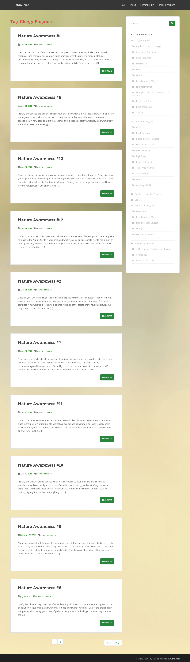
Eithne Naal (22, 5)
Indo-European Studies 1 (148, 222)
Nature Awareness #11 (40, 403)
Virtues (139, 179)
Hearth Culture (143, 150)
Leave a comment (44, 44)
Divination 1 (142, 211)
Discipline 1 (141, 63)
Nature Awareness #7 (39, 342)
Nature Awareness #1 (39, 36)
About (133, 5)
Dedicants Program (144, 121)
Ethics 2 (140, 75)
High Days (141, 156)
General (138, 199)
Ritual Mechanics (144, 106)
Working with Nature (146, 185)
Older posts (112, 643)
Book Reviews (143, 133)
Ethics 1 (140, 69)
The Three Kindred (145, 167)
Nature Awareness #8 (39, 526)
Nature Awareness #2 (39, 281)
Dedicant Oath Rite (145, 144)
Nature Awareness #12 (40, 220)
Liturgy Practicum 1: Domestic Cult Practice (150, 94)
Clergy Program (142, 40)
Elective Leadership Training (148, 194)
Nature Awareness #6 (39, 587)
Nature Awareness (145, 234)
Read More (107, 71)
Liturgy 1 (140, 228)
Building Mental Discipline (148, 138)
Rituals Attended (167, 5)
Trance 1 (140, 112)
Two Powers (142, 173)
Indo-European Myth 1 (147, 217)
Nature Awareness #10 (40, 465)
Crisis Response (143, 57)
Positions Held (147, 5)
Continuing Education (146, 52)
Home (122, 5)
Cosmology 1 (142, 254)
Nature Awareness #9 (39, 97)
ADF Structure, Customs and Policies (153, 249)
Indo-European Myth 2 (147, 81)
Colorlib (155, 659)
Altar (138, 127)
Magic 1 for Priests (145, 101)
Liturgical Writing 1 (145, 86)
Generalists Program (144, 205)
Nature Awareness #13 (40, 158)
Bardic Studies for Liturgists (149, 46)
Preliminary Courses (144, 243)
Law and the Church (145, 260)
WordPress (175, 659)
